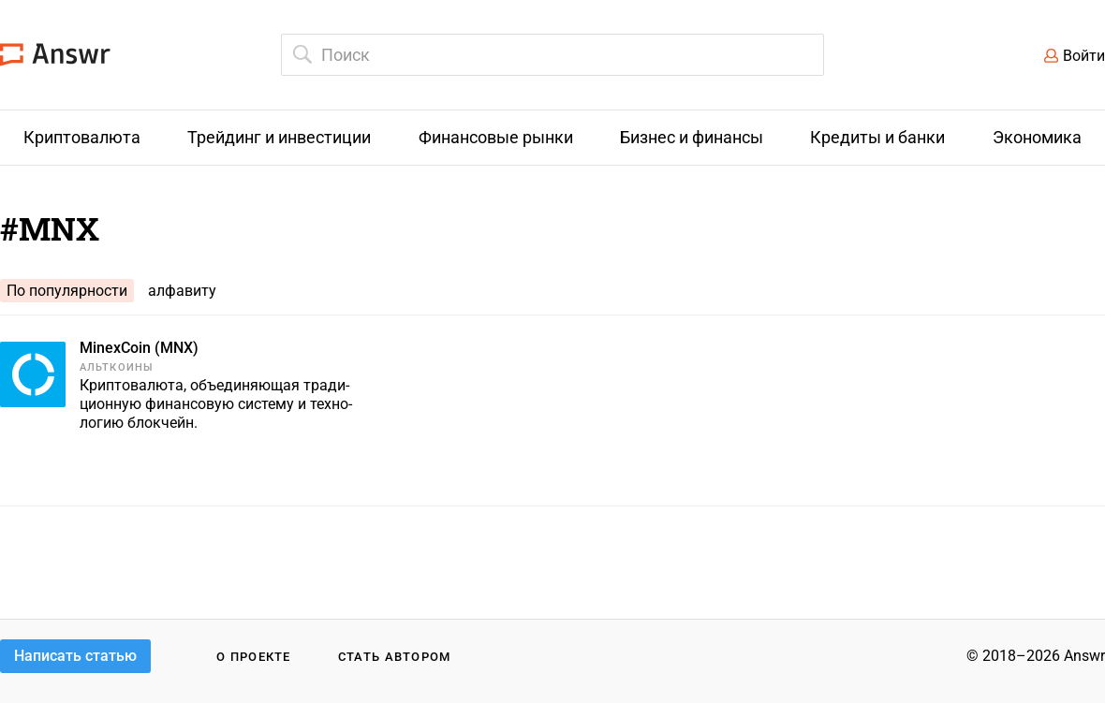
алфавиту (182, 291)
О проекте (253, 657)
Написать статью (75, 656)
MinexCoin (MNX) (139, 348)
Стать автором (394, 657)
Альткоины (117, 367)
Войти (1084, 56)
